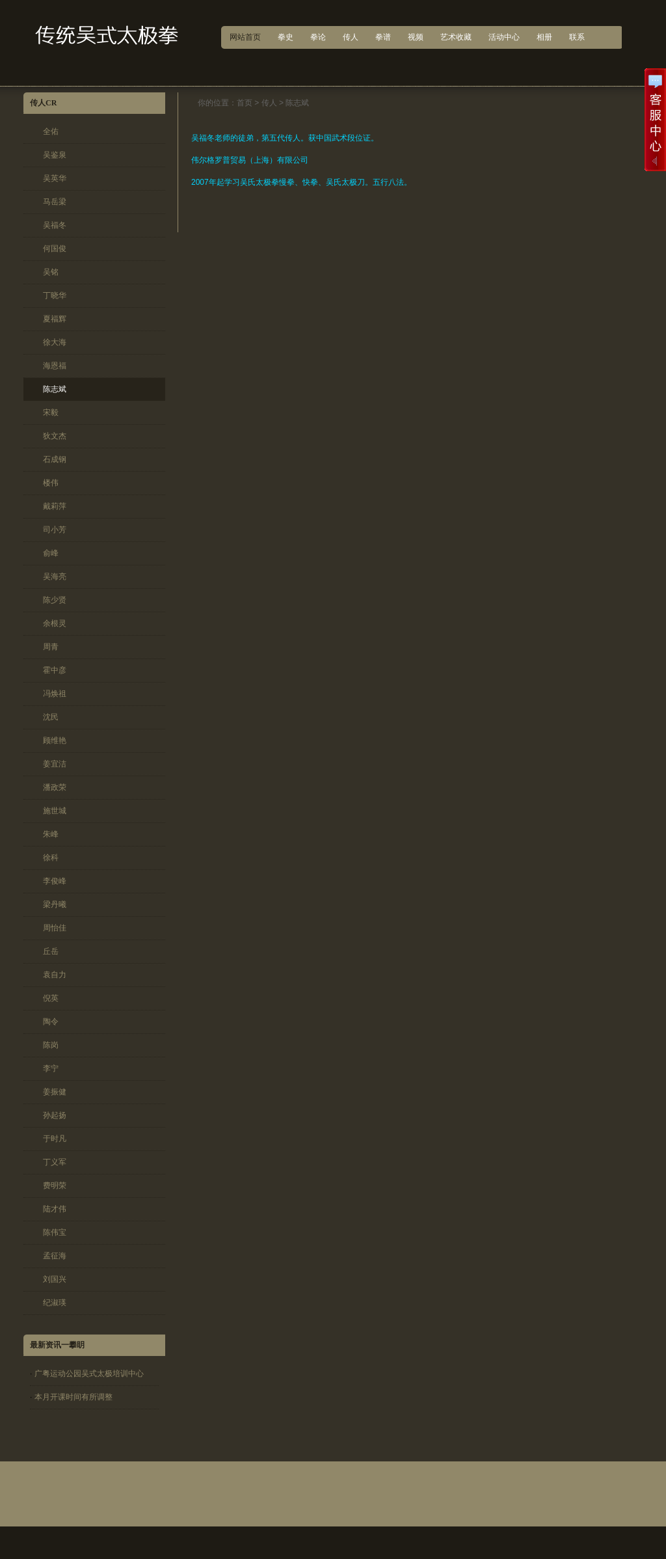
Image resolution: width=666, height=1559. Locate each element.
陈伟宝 (54, 1232)
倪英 (51, 998)
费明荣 (54, 1185)
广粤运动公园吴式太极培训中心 (89, 1373)
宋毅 (51, 412)
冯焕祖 (54, 693)
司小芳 (54, 529)
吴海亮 (54, 576)
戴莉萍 (54, 506)
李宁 (51, 1068)
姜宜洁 (54, 763)
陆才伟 (54, 1208)
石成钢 (54, 459)
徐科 (51, 857)
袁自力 (54, 974)
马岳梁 (54, 201)
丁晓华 (54, 295)
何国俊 (54, 248)
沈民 (51, 717)
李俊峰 (54, 881)
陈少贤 (54, 599)
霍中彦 (54, 670)
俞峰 (51, 553)
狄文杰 (54, 436)
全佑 (51, 131)
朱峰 (51, 834)
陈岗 (51, 1045)
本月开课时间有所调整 (73, 1397)
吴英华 (54, 178)
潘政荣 (54, 787)
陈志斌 (54, 389)
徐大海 (54, 342)
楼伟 (51, 482)
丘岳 (51, 951)
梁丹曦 (54, 904)
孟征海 (54, 1255)
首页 (244, 102)
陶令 (51, 1021)
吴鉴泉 (54, 154)
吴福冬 (54, 225)
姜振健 (54, 1091)
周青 (51, 646)
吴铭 (51, 272)
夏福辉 (54, 318)
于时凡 (54, 1138)
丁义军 (54, 1162)
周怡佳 (54, 927)
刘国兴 (54, 1279)
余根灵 (54, 623)
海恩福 (54, 365)
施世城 (54, 810)
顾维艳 (54, 740)
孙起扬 (54, 1115)
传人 (269, 102)
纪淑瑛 (54, 1302)
